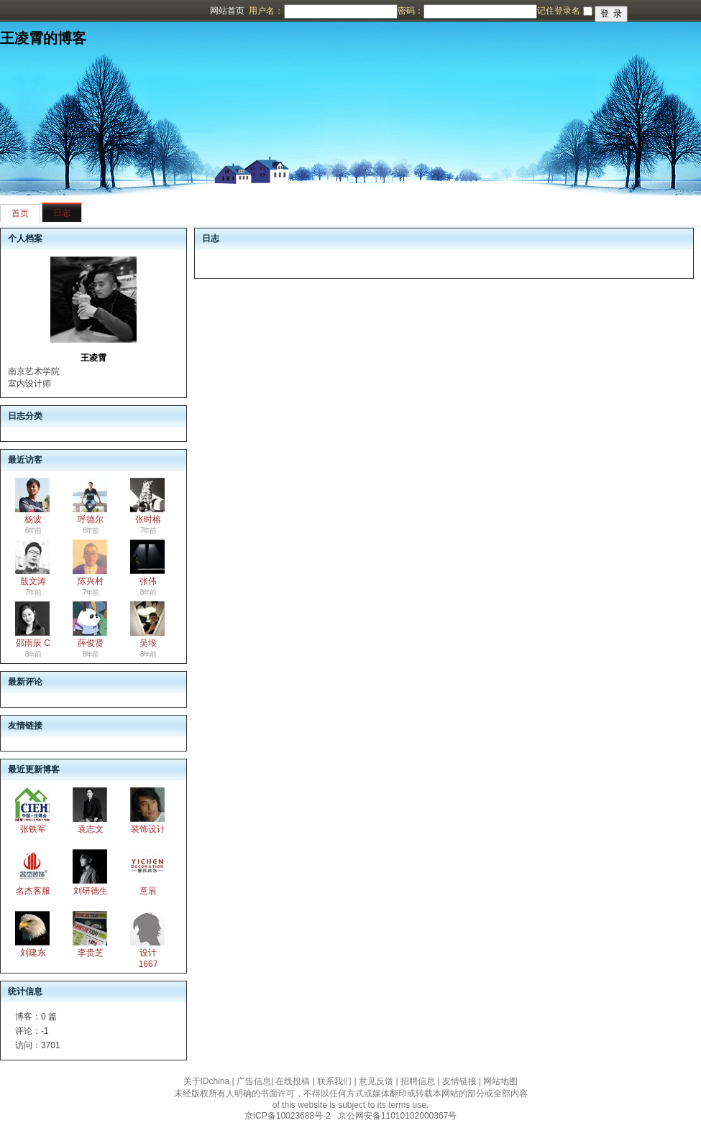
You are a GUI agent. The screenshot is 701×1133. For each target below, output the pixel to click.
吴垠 (148, 643)
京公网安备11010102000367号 (397, 1116)
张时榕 (148, 519)
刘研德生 (90, 891)
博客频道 (68, 11)
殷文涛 (33, 581)
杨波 (33, 519)
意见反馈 (376, 1081)
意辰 (148, 891)
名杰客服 (33, 891)
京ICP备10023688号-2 (287, 1116)
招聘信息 (417, 1081)
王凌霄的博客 (43, 38)
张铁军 (33, 829)
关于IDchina (206, 1081)
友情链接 (459, 1081)
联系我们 (334, 1081)
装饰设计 (148, 829)
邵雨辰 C (33, 643)
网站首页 (227, 11)
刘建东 (33, 953)
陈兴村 (91, 581)
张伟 (148, 581)
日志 (61, 213)
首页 (20, 213)
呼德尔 (91, 519)
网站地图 (500, 1081)
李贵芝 (91, 953)
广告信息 (254, 1081)
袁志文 (91, 829)
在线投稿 (292, 1081)
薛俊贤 (91, 643)
